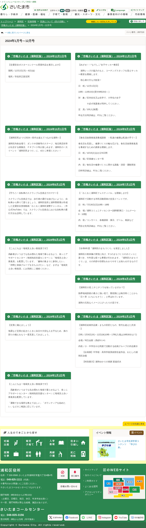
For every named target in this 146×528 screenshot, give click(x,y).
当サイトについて (93, 475)
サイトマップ (91, 469)
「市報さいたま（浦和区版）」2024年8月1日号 (37, 184)
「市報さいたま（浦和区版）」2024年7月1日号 (107, 184)
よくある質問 (91, 486)
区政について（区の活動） (53, 21)
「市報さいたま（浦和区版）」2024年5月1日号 (107, 239)
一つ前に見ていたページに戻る (17, 33)
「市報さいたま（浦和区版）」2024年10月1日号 (38, 129)
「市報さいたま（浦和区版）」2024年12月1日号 (38, 56)
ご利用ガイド (91, 481)
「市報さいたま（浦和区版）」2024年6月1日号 (37, 239)
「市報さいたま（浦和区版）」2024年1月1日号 (37, 375)
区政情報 (32, 21)
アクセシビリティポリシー (93, 493)
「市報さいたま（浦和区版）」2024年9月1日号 (107, 129)
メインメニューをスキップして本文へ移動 (19, 2)
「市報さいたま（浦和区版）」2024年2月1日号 (107, 316)
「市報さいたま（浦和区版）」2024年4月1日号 (107, 279)
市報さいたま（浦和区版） (14, 25)
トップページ (6, 21)
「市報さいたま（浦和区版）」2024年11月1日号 (108, 56)
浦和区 (20, 21)
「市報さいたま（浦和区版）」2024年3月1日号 (37, 316)
